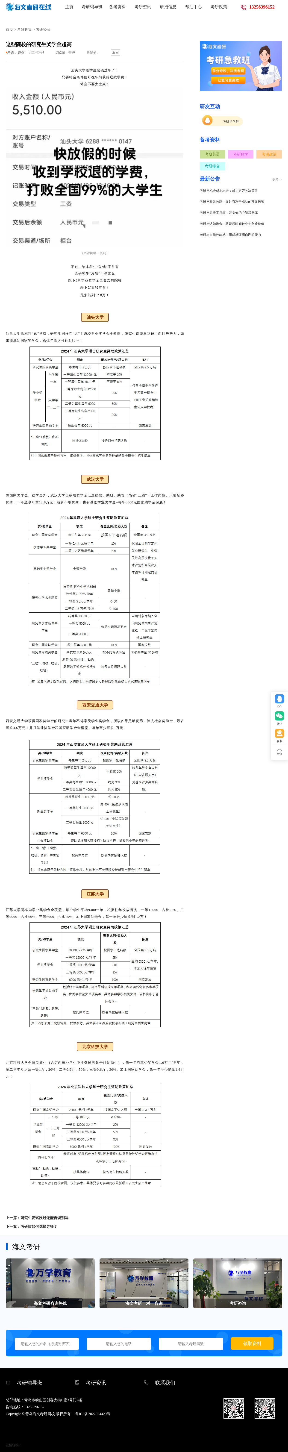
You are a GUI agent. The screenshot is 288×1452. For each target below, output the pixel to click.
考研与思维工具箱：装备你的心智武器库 (229, 213)
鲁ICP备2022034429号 (92, 1414)
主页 (69, 7)
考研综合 (212, 166)
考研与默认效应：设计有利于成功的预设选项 (232, 201)
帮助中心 (193, 7)
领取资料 (252, 1343)
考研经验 (43, 30)
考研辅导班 (92, 7)
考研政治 (269, 154)
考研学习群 (231, 121)
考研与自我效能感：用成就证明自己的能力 (230, 235)
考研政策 (219, 7)
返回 (115, 52)
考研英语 (212, 154)
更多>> (277, 179)
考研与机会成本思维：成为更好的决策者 (229, 190)
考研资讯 (143, 7)
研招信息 (168, 7)
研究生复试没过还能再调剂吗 (44, 1218)
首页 (9, 30)
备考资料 (117, 7)
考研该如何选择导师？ (39, 1227)
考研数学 (240, 154)
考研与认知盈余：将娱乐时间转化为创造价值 (232, 224)
